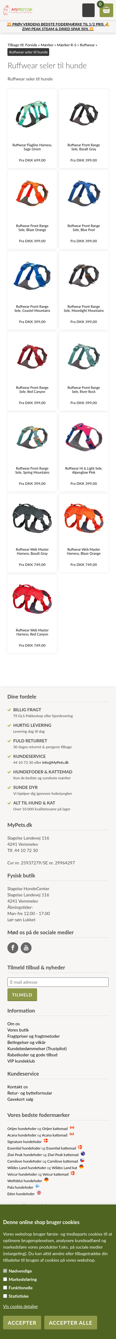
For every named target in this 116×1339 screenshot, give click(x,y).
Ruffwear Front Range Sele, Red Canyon (32, 389)
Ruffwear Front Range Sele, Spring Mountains (32, 470)
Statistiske (19, 1296)
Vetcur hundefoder (22, 1174)
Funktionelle (21, 1287)
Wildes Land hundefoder (26, 1167)
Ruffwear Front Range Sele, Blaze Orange (32, 228)
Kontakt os (17, 1086)
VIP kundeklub (21, 1060)
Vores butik (18, 1029)
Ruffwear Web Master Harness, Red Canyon (32, 632)
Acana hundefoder (22, 1135)
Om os (13, 1023)
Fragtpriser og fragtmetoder (33, 1036)
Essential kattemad (61, 1148)
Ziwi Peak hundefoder (24, 1154)
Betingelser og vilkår (26, 1042)
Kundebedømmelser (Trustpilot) (37, 1048)
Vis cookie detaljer (20, 1306)
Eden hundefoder (21, 1193)
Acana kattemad (54, 1135)
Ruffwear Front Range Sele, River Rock (83, 389)
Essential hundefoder (24, 1148)
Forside (31, 45)
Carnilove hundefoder (24, 1161)
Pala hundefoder (20, 1187)
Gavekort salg (20, 1099)
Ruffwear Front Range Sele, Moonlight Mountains (84, 308)
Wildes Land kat (64, 1167)
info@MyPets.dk (55, 762)
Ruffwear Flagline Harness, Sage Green (32, 147)
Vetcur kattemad (55, 1174)
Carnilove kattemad (62, 1161)
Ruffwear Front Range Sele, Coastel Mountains (32, 308)
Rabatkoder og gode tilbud (32, 1054)
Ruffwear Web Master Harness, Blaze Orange (84, 551)
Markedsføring (23, 1279)
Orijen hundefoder (22, 1128)
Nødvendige (20, 1270)
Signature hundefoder (24, 1141)
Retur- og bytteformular (29, 1092)
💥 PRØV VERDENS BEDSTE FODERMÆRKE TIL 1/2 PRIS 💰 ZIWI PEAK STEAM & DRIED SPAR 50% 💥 (58, 26)
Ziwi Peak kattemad (63, 1154)
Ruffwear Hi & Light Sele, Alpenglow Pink (83, 470)
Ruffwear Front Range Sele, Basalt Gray (83, 147)
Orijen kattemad (54, 1128)
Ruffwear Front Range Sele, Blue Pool (83, 228)
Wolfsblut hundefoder (24, 1180)
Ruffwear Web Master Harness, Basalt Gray (32, 551)
